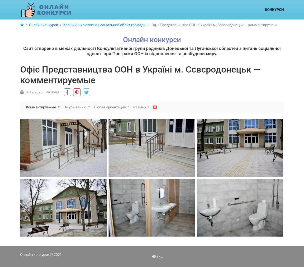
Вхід (157, 256)
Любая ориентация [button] (110, 107)
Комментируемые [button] (41, 107)
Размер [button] (140, 107)
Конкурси (274, 10)
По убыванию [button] (75, 107)
